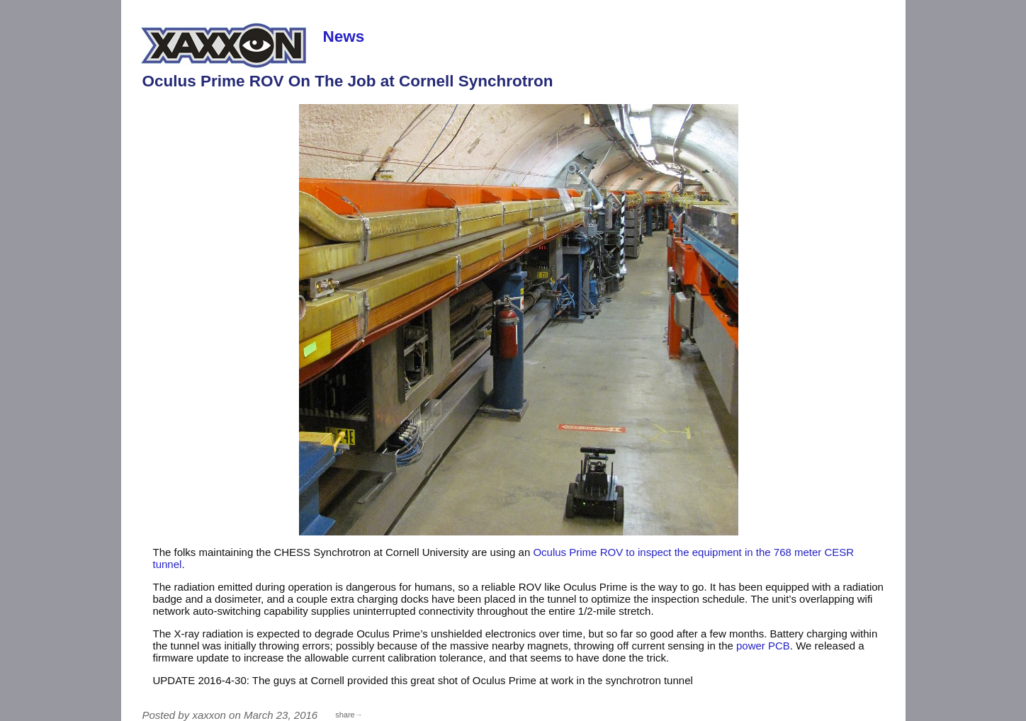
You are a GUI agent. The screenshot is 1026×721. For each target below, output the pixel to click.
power (763, 646)
